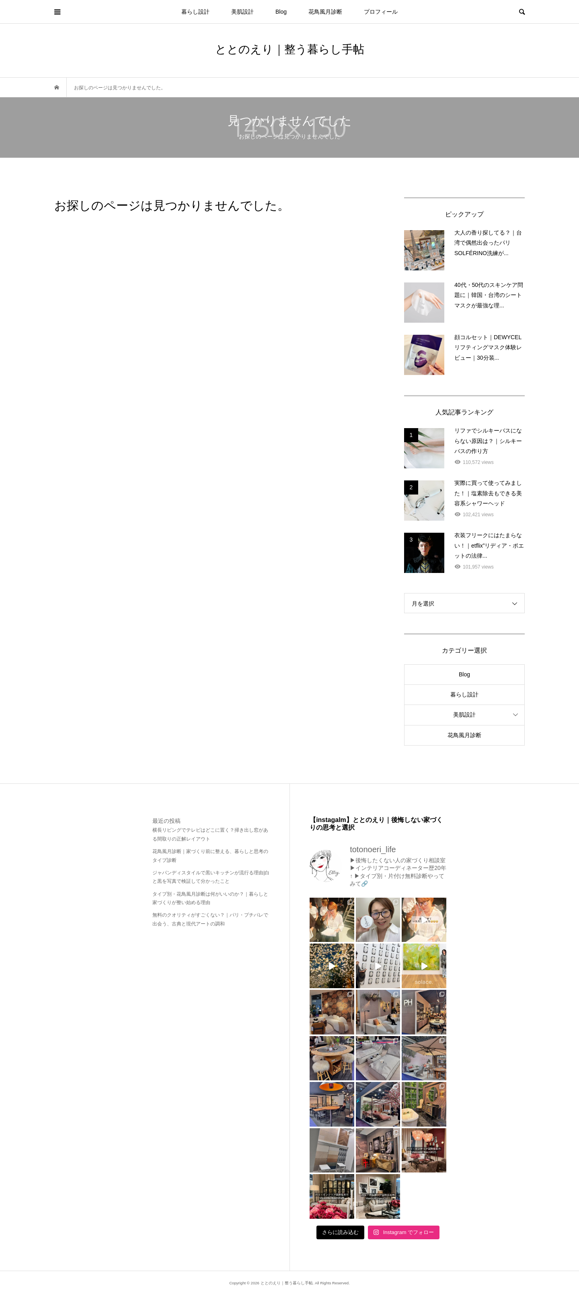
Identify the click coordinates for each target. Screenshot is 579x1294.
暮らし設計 (195, 11)
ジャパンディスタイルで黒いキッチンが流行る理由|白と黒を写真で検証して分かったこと (210, 877)
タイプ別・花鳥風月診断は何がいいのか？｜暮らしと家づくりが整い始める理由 (210, 898)
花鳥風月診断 (325, 11)
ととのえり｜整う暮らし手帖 (289, 49)
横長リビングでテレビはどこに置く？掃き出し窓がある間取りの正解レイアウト (210, 834)
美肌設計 (242, 11)
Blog (281, 11)
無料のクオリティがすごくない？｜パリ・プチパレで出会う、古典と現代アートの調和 (210, 919)
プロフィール (381, 11)
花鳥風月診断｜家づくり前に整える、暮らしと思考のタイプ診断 (210, 856)
